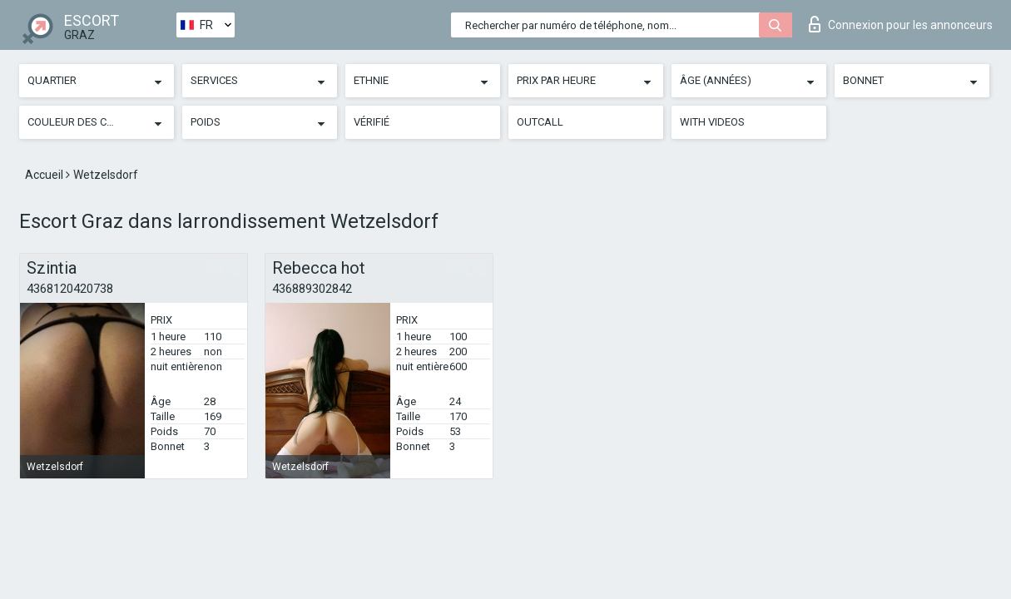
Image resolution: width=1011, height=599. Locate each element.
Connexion (901, 24)
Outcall (540, 122)
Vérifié (371, 122)
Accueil (45, 174)
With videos (712, 122)
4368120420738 (70, 288)
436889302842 (312, 288)
